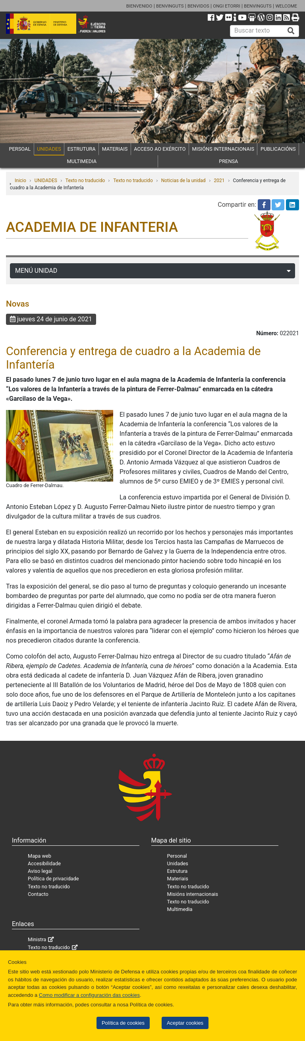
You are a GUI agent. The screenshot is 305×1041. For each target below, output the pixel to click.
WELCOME (286, 6)
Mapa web (39, 856)
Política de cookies (123, 1023)
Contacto (38, 894)
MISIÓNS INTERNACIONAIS (223, 149)
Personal (177, 856)
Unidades (177, 863)
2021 (219, 180)
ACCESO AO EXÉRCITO (159, 149)
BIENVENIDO (139, 6)
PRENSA (228, 161)
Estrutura (177, 871)
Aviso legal (40, 871)
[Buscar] (291, 31)
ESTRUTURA (82, 149)
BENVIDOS (198, 6)
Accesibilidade (44, 863)
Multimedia (180, 909)
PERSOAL (20, 149)
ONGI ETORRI (226, 6)
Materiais (177, 879)
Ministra (37, 939)
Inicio (20, 180)
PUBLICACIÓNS (278, 149)
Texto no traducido (85, 180)
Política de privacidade (53, 879)
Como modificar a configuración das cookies (89, 995)
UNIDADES (49, 149)
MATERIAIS (115, 149)
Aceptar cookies (185, 1023)
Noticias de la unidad (183, 180)
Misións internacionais (192, 894)
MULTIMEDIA (82, 161)
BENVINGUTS (170, 6)
